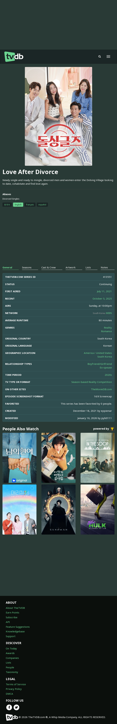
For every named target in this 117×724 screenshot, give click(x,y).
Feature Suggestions (18, 626)
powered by (104, 429)
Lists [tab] (88, 267)
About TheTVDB (15, 607)
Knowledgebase (15, 631)
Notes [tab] (104, 267)
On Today (11, 648)
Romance (106, 331)
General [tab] (7, 267)
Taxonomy (12, 672)
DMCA (9, 693)
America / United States (98, 353)
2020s (108, 374)
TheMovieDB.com (101, 389)
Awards (10, 653)
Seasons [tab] (26, 267)
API (8, 622)
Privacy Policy (14, 689)
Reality (108, 327)
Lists (8, 662)
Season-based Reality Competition (91, 382)
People (10, 667)
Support (10, 636)
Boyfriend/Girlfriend (100, 363)
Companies (12, 658)
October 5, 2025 (102, 298)
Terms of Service (16, 684)
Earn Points (12, 612)
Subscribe (11, 617)
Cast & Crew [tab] (48, 267)
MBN (109, 313)
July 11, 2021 (104, 291)
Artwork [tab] (71, 267)
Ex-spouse (106, 367)
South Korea (104, 356)
